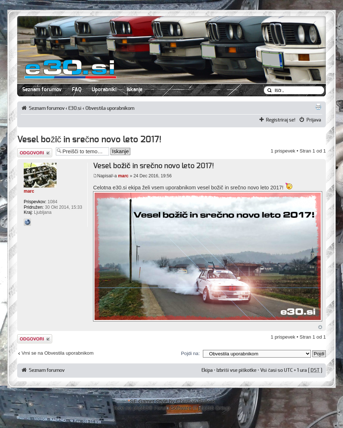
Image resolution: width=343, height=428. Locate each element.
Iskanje (134, 89)
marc (123, 175)
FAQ (76, 89)
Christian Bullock (195, 401)
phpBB (141, 408)
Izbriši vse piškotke (237, 370)
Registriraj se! (281, 120)
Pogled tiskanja (318, 106)
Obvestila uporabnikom (109, 108)
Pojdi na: (190, 353)
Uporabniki (104, 89)
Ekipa (207, 370)
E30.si (74, 108)
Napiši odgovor (34, 152)
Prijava (314, 120)
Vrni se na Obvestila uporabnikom (57, 353)
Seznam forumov (42, 89)
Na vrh (320, 327)
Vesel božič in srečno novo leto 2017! (89, 139)
